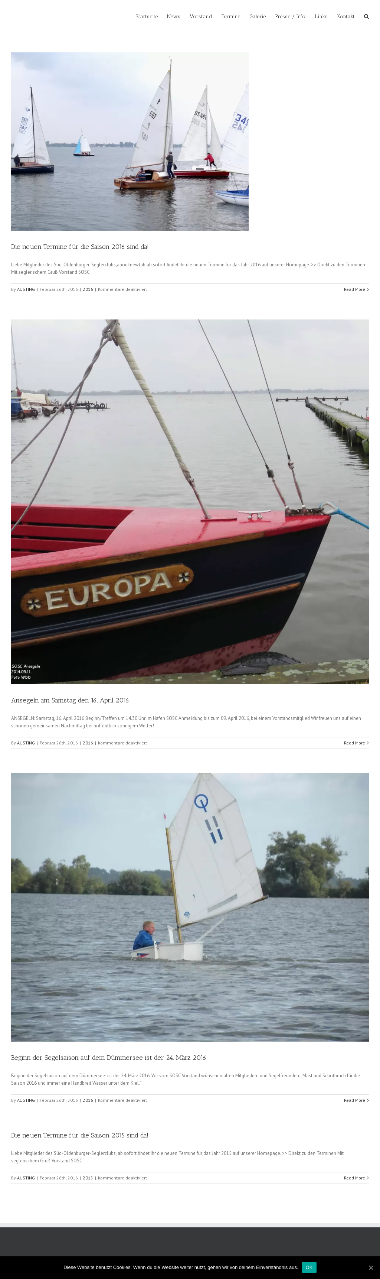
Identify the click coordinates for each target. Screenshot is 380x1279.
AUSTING (26, 289)
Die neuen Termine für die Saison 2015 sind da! (79, 1135)
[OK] (370, 1267)
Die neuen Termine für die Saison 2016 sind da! (80, 247)
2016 (88, 289)
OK (309, 1267)
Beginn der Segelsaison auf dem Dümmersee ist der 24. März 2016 (108, 1058)
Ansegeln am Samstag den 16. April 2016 (70, 700)
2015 (88, 1178)
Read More (354, 289)
